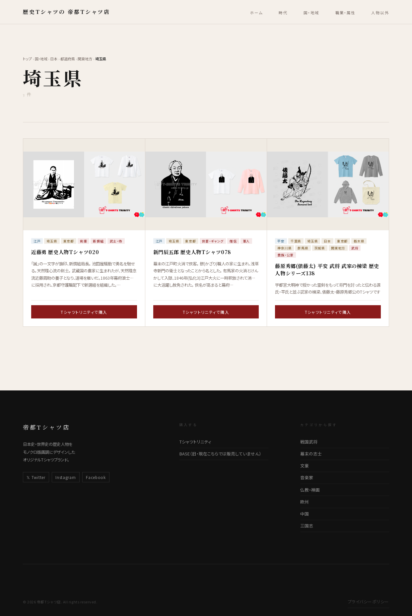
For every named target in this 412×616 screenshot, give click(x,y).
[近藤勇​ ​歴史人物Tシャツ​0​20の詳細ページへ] (84, 184)
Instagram (65, 477)
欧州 (304, 502)
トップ (27, 58)
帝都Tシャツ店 (46, 427)
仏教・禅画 (310, 490)
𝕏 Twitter (36, 477)
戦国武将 (308, 442)
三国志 (306, 525)
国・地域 (311, 12)
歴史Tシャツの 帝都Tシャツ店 (66, 12)
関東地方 (85, 58)
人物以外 (380, 12)
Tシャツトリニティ (195, 442)
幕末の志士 (311, 453)
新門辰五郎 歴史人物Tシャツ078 (192, 251)
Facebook (96, 477)
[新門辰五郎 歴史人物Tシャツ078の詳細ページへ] (206, 184)
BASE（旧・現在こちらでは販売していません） (220, 453)
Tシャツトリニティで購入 (84, 312)
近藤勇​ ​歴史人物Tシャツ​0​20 (65, 251)
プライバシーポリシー (368, 601)
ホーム (256, 12)
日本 (53, 58)
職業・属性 (345, 12)
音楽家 (306, 477)
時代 (283, 12)
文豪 (304, 465)
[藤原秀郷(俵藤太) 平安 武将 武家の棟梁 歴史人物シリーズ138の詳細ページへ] (328, 184)
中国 (304, 514)
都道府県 (67, 58)
